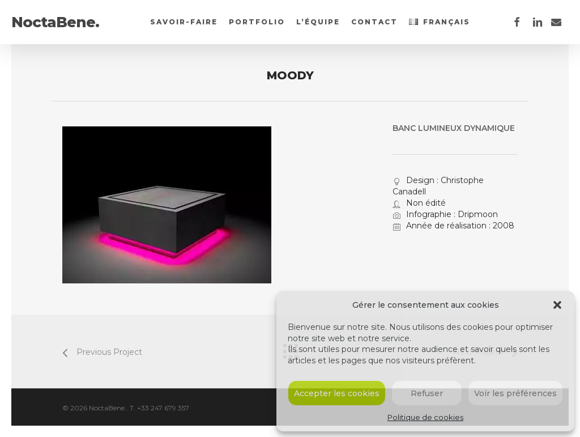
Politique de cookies (425, 417)
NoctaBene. (55, 22)
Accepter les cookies (336, 393)
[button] (557, 305)
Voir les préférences (515, 393)
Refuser (427, 393)
